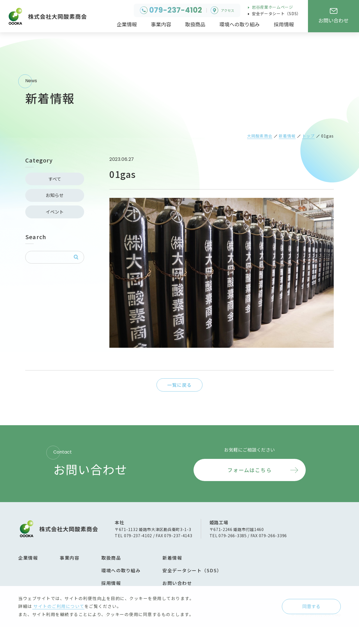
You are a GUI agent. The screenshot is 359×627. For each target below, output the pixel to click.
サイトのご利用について (58, 606)
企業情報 (28, 557)
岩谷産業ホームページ (272, 7)
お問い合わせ (177, 583)
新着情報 (172, 557)
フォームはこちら (249, 469)
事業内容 (69, 557)
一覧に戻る (179, 384)
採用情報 (111, 583)
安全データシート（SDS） (276, 13)
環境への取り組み (121, 570)
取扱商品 (111, 557)
